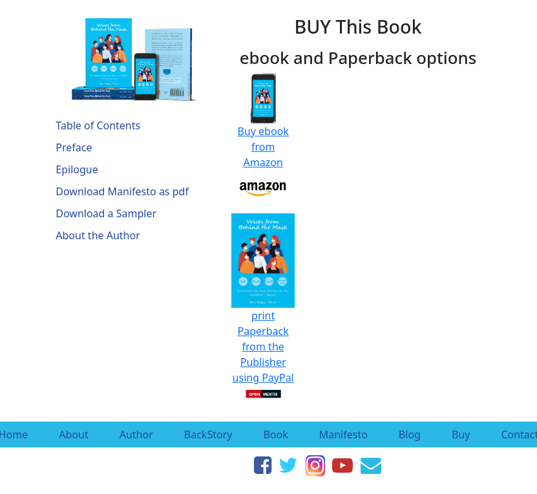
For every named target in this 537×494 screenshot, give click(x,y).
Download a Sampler (106, 213)
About (73, 434)
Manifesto (343, 434)
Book (275, 434)
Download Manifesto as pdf (122, 191)
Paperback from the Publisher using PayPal (263, 362)
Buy (461, 434)
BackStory (208, 434)
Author (136, 434)
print (263, 268)
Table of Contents (98, 125)
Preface (74, 147)
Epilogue (77, 169)
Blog (410, 434)
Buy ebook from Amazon (262, 129)
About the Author (98, 235)
